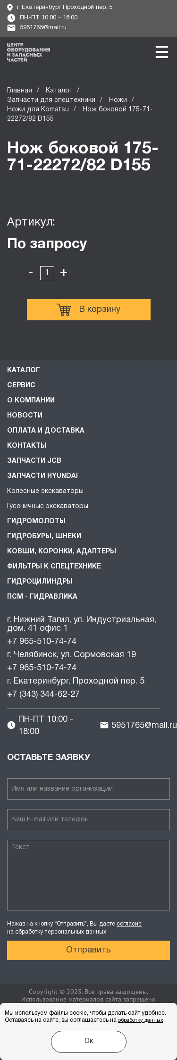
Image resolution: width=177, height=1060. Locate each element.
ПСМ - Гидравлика (42, 597)
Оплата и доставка (45, 431)
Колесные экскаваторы (45, 491)
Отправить (88, 950)
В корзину (88, 310)
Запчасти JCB (34, 461)
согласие (129, 923)
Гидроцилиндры (40, 582)
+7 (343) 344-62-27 (43, 695)
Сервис (21, 386)
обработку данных (140, 1020)
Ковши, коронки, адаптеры (61, 552)
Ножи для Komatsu (38, 110)
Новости (24, 416)
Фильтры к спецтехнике (54, 567)
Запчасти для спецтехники (51, 100)
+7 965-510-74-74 (41, 642)
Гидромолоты (36, 521)
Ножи (118, 100)
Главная (19, 91)
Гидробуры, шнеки (44, 537)
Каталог (59, 91)
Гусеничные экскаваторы (47, 506)
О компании (31, 401)
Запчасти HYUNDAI (42, 476)
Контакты (27, 446)
